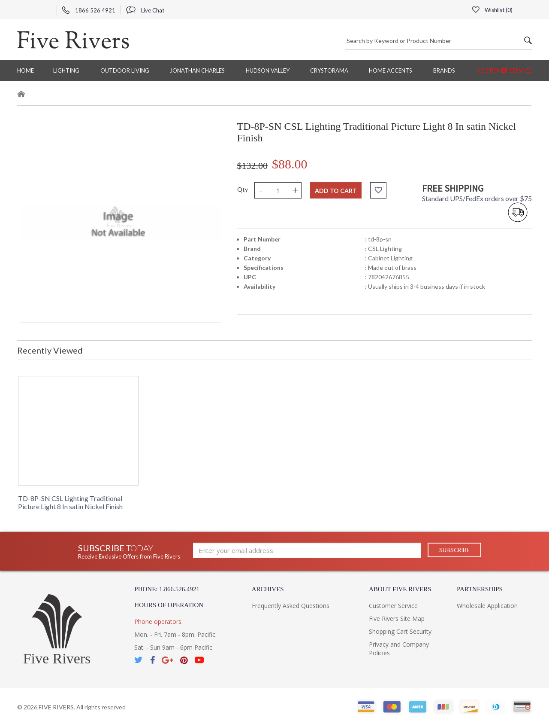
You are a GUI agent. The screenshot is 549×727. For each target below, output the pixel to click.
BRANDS (444, 70)
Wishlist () (492, 9)
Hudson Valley (268, 70)
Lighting (66, 70)
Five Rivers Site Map (397, 618)
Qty (242, 189)
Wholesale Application (487, 606)
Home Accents (390, 70)
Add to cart (336, 190)
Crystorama (329, 70)
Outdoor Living (124, 70)
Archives (268, 589)
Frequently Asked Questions (290, 606)
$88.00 (290, 164)
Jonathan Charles (197, 70)
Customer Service (504, 70)
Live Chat (145, 10)
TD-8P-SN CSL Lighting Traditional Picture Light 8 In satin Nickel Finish (70, 502)
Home (25, 70)
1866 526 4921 (88, 10)
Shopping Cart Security (400, 631)
